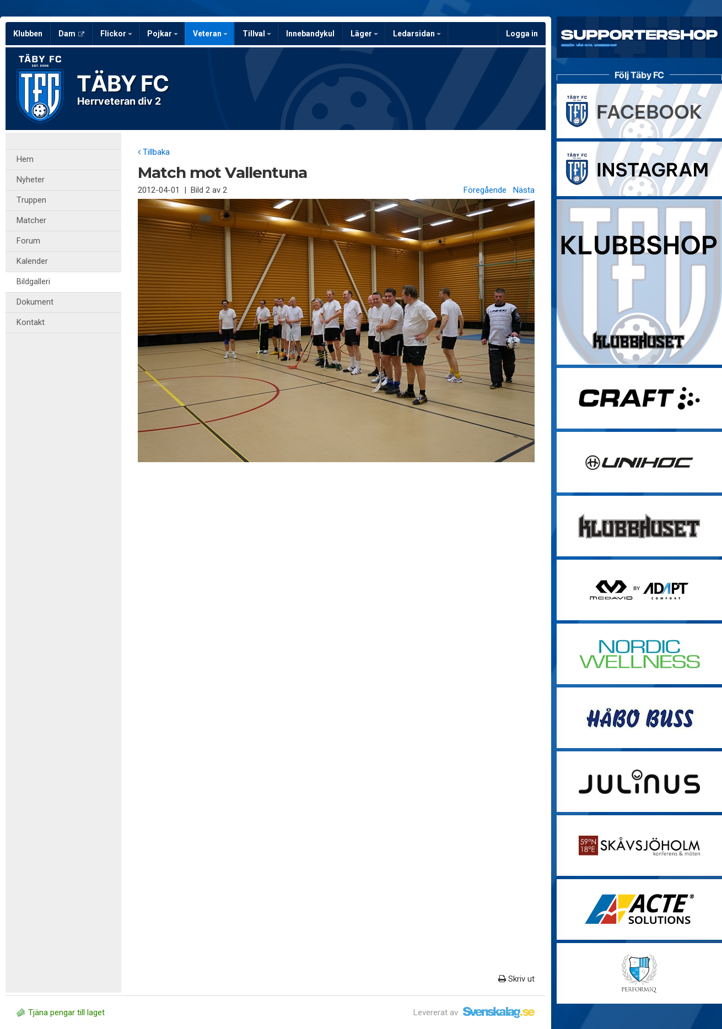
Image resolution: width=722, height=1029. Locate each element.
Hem (25, 159)
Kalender (32, 261)
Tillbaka (154, 152)
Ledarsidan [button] (417, 33)
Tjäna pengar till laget (61, 1012)
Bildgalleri (33, 281)
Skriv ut (516, 979)
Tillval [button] (257, 33)
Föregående (485, 190)
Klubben (27, 33)
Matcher (31, 220)
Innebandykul (310, 33)
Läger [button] (364, 33)
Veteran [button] (210, 33)
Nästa (524, 190)
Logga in (522, 33)
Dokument (35, 302)
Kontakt (31, 322)
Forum (28, 241)
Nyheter (31, 180)
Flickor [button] (116, 33)
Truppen (31, 200)
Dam (71, 33)
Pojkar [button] (162, 33)
